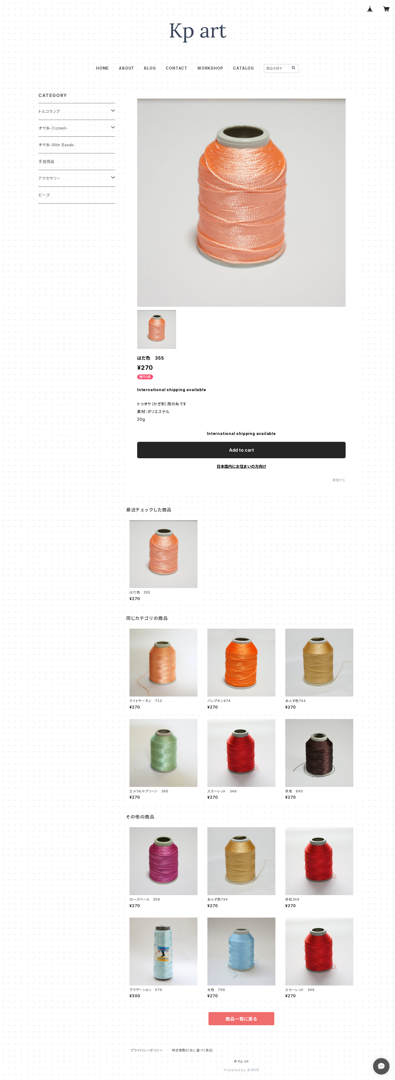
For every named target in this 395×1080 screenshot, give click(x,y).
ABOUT (126, 68)
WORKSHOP (210, 68)
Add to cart (241, 450)
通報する (339, 480)
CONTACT (176, 68)
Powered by (241, 1070)
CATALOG (243, 68)
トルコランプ (49, 111)
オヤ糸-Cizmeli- (53, 128)
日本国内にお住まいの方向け (241, 466)
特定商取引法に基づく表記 (192, 1050)
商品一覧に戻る (241, 1019)
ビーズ (44, 195)
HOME (102, 68)
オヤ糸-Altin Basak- (56, 144)
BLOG (150, 68)
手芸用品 (46, 161)
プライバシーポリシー (147, 1050)
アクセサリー (49, 178)
